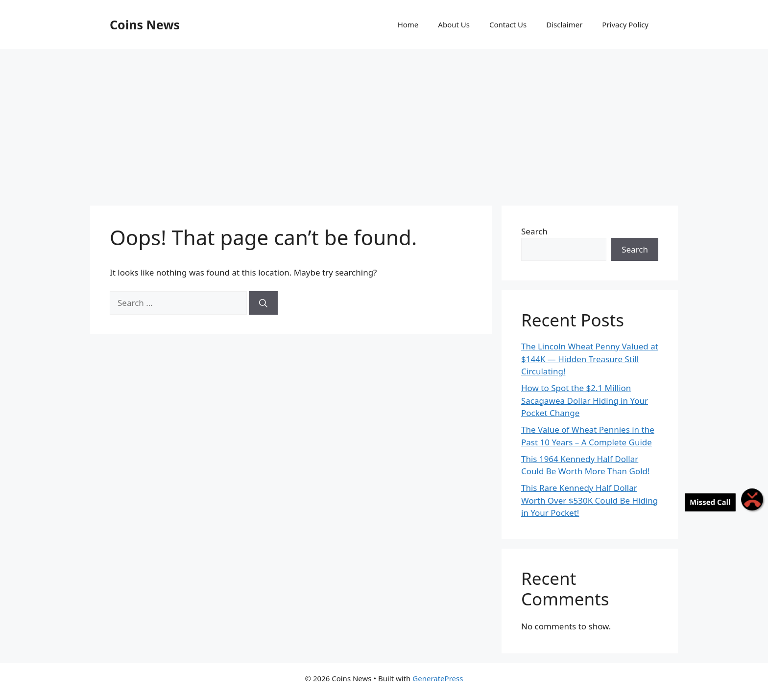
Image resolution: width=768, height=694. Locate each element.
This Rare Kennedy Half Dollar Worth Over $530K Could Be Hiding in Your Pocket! (589, 500)
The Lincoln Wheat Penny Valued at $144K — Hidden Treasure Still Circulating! (589, 359)
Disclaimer (564, 24)
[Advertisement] (384, 122)
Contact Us (508, 24)
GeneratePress (437, 678)
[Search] (263, 303)
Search (534, 231)
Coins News (145, 24)
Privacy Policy (625, 24)
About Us (454, 24)
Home (408, 24)
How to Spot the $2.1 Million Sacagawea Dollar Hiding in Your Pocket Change (584, 400)
